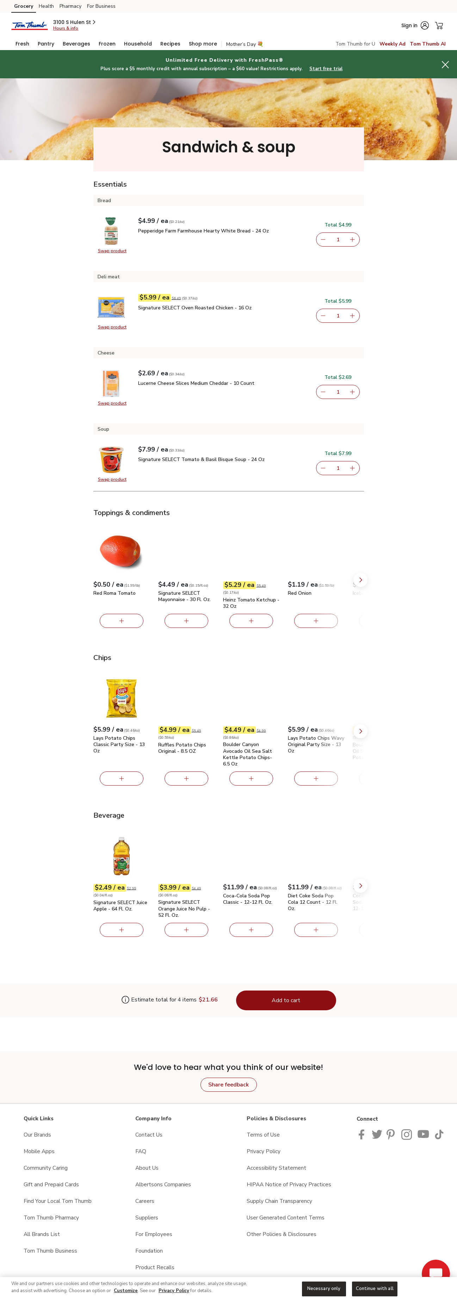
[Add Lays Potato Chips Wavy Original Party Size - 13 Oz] (316, 778)
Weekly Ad (392, 44)
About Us (147, 1167)
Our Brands (37, 1134)
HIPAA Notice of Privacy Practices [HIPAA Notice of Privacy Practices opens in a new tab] (289, 1184)
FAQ (140, 1151)
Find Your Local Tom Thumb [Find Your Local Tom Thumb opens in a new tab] (58, 1201)
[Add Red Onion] (316, 621)
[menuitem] (22, 44)
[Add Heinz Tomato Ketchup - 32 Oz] (251, 621)
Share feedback (228, 1085)
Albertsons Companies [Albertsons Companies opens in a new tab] (163, 1184)
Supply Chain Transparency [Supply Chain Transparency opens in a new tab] (279, 1201)
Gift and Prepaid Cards (51, 1184)
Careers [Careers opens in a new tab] (144, 1201)
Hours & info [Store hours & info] (65, 28)
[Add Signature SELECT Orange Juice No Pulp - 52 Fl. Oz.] (186, 930)
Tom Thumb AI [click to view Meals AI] (428, 44)
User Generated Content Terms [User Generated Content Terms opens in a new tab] (286, 1217)
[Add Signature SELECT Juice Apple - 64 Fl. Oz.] (121, 930)
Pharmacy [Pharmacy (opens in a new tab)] (70, 6)
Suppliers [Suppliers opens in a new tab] (146, 1217)
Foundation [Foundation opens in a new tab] (149, 1250)
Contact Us (148, 1134)
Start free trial (325, 69)
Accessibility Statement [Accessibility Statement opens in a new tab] (276, 1167)
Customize (126, 1291)
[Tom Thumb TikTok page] (439, 1133)
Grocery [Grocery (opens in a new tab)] (23, 6)
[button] (75, 22)
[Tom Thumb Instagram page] (407, 1133)
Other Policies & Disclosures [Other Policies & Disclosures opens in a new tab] (281, 1234)
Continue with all (375, 1288)
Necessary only (324, 1288)
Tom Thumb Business (50, 1250)
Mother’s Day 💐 (244, 44)
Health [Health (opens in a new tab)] (46, 6)
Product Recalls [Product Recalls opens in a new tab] (154, 1267)
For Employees (153, 1234)
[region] (228, 1289)
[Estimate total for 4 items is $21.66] (159, 1000)
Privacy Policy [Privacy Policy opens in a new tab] (263, 1151)
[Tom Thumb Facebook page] (363, 1133)
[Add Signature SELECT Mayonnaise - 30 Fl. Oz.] (186, 621)
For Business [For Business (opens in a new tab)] (101, 6)
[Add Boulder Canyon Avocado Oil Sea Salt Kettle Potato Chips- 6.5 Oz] (251, 778)
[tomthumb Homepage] (29, 25)
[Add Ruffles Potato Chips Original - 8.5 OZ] (186, 778)
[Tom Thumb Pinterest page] (392, 1133)
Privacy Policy (174, 1291)
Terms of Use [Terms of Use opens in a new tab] (263, 1134)
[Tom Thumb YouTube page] (423, 1133)
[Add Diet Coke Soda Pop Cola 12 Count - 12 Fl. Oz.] (316, 930)
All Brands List (42, 1234)
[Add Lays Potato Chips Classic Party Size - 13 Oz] (121, 778)
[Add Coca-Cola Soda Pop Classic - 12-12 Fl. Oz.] (251, 930)
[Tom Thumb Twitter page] (377, 1133)
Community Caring (46, 1167)
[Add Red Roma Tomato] (121, 621)
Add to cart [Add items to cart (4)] (286, 1000)
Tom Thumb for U (355, 44)
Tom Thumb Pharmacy (51, 1217)
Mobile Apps (39, 1151)
